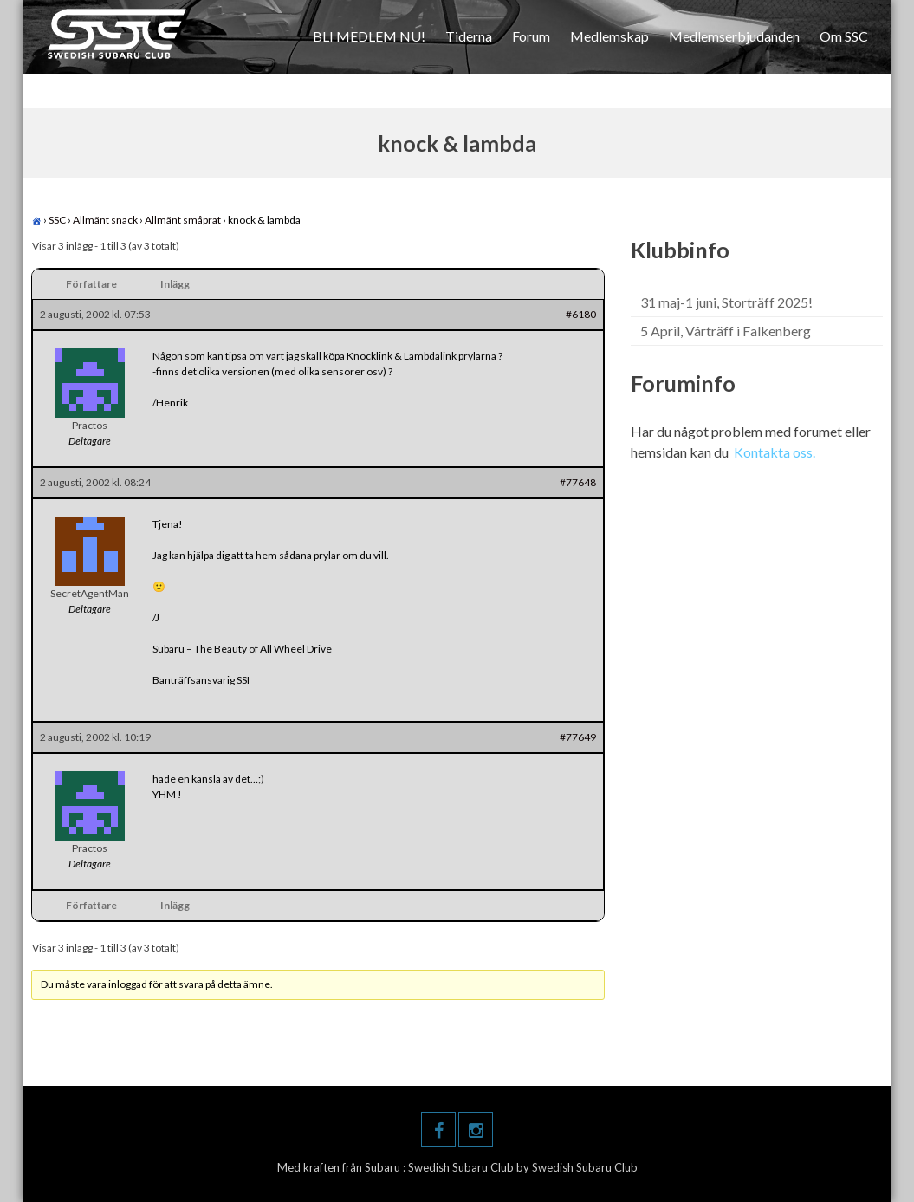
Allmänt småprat (183, 219)
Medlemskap (609, 36)
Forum (531, 36)
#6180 (581, 314)
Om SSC (844, 36)
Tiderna (468, 36)
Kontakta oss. (774, 452)
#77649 (578, 737)
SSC (57, 219)
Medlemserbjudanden (734, 36)
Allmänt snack (105, 219)
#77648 (578, 482)
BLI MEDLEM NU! (369, 36)
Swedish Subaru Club (462, 1167)
